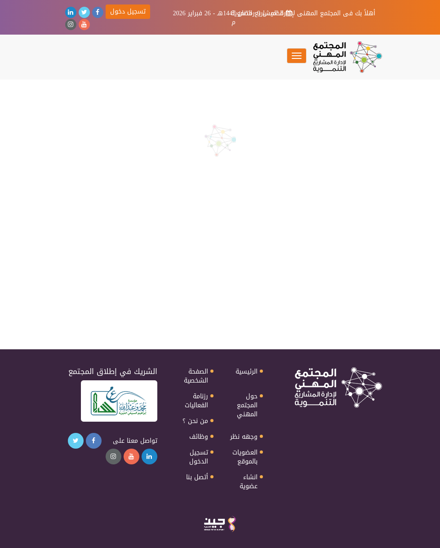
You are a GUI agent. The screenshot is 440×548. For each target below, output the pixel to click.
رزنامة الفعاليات (196, 401)
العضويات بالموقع (245, 457)
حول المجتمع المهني (247, 405)
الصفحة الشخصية (196, 376)
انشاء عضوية (249, 482)
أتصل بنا (197, 477)
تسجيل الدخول (198, 457)
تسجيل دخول (128, 11)
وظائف (198, 436)
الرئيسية (247, 371)
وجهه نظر (244, 436)
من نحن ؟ (195, 421)
